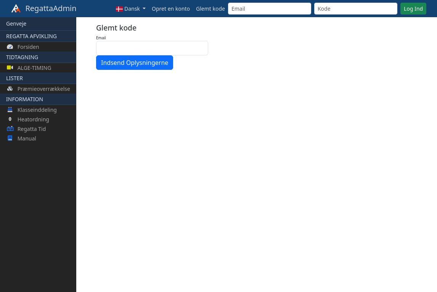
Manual (21, 138)
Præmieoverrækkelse (38, 88)
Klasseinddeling (32, 109)
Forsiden (23, 46)
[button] (131, 9)
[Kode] (355, 9)
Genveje (16, 23)
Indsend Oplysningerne (134, 62)
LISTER (14, 78)
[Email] (269, 9)
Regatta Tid (26, 128)
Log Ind (413, 8)
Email (101, 37)
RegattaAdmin (44, 9)
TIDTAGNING (22, 57)
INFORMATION (24, 99)
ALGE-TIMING (29, 67)
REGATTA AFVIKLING (31, 36)
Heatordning (28, 119)
